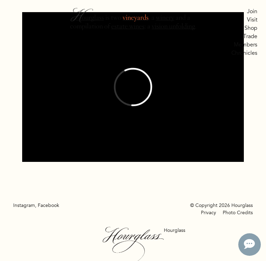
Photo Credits (238, 213)
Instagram (24, 205)
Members (245, 44)
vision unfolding (173, 26)
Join (252, 11)
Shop (251, 28)
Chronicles (244, 53)
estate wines (127, 26)
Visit (252, 19)
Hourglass (90, 17)
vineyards (136, 17)
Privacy (208, 213)
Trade (250, 36)
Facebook (48, 205)
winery (165, 17)
